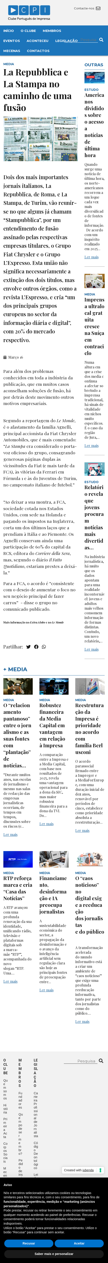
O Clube (28, 31)
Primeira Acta (5, 1128)
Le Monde (58, 622)
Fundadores (20, 1100)
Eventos (11, 41)
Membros (52, 31)
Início (8, 31)
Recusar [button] (29, 1243)
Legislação (66, 41)
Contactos (38, 51)
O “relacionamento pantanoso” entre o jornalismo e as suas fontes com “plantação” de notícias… (17, 735)
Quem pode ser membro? (21, 1134)
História (5, 1108)
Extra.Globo (38, 622)
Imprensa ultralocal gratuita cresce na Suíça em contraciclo (94, 326)
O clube (5, 1066)
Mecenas (11, 51)
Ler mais (91, 257)
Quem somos (5, 1089)
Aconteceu (37, 41)
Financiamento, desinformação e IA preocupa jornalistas (53, 895)
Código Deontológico (36, 1155)
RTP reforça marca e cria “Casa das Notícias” (17, 888)
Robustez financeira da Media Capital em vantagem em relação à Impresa (52, 725)
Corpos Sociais (5, 1152)
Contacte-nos (87, 8)
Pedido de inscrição (21, 1173)
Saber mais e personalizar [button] (54, 1254)
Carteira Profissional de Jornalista (36, 1114)
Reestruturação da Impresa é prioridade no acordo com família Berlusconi (89, 728)
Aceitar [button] (79, 1243)
